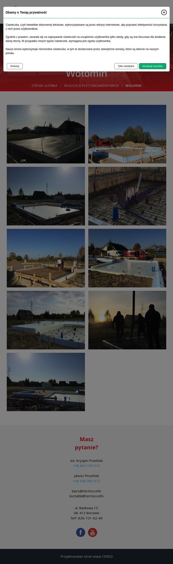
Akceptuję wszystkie (153, 66)
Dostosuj (14, 66)
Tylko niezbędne (126, 66)
